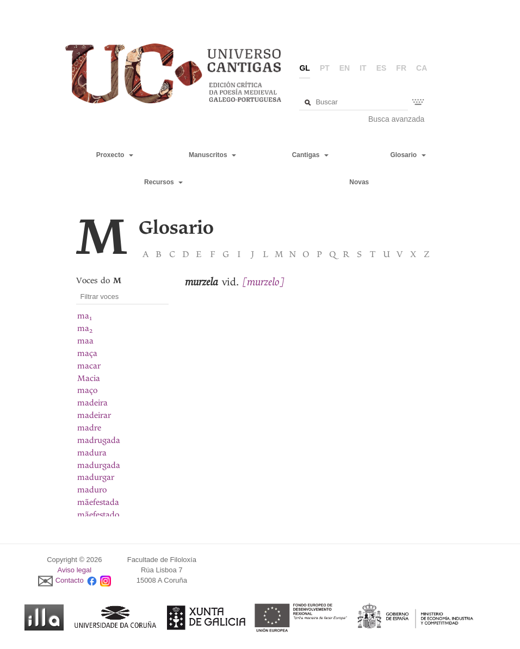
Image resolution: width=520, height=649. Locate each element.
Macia (88, 378)
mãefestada (98, 502)
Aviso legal (75, 570)
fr (401, 68)
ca (421, 68)
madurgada (98, 465)
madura (92, 453)
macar (89, 366)
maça (87, 353)
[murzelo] (263, 282)
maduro (92, 490)
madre (89, 428)
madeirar (94, 415)
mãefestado (98, 515)
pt (325, 68)
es (381, 68)
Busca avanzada (396, 119)
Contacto (69, 580)
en (344, 68)
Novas (359, 182)
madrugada (98, 440)
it (363, 68)
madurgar (95, 477)
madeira (92, 403)
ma (84, 316)
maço (87, 390)
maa (85, 341)
